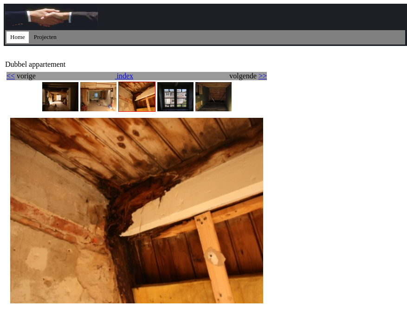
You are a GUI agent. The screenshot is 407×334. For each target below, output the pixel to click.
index (124, 76)
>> (262, 76)
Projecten (45, 36)
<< (10, 76)
